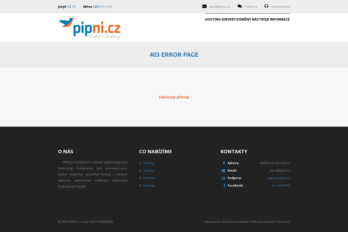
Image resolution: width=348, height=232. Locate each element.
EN (74, 6)
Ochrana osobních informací (270, 222)
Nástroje (237, 27)
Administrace (280, 6)
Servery (175, 27)
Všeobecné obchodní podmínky (226, 222)
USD (109, 6)
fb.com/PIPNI (281, 185)
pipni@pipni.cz (219, 6)
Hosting (144, 27)
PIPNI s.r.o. (76, 222)
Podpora (250, 6)
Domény (205, 27)
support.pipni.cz (279, 178)
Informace (272, 27)
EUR (102, 6)
